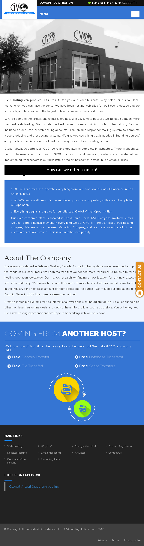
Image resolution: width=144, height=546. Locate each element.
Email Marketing (51, 452)
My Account (126, 2)
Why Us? (46, 446)
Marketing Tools (50, 459)
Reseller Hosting (17, 452)
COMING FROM (65, 333)
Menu (44, 14)
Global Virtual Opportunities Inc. (34, 486)
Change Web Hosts (86, 446)
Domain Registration (56, 2)
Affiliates (80, 452)
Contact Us (115, 452)
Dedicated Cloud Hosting (17, 461)
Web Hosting (15, 446)
